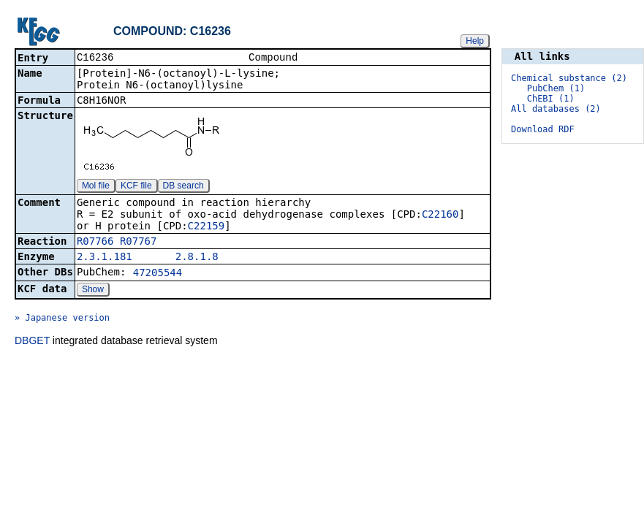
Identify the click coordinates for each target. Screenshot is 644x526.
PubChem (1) (556, 88)
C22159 (206, 227)
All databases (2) (556, 109)
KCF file (136, 187)
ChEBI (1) (551, 99)
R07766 (95, 242)
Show (93, 291)
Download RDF (543, 129)
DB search (183, 187)
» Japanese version (62, 319)
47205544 (157, 274)
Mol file (96, 187)
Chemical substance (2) (569, 78)
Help (475, 41)
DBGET (32, 342)
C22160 (440, 215)
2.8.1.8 (197, 258)
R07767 (138, 242)
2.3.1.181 (104, 258)
